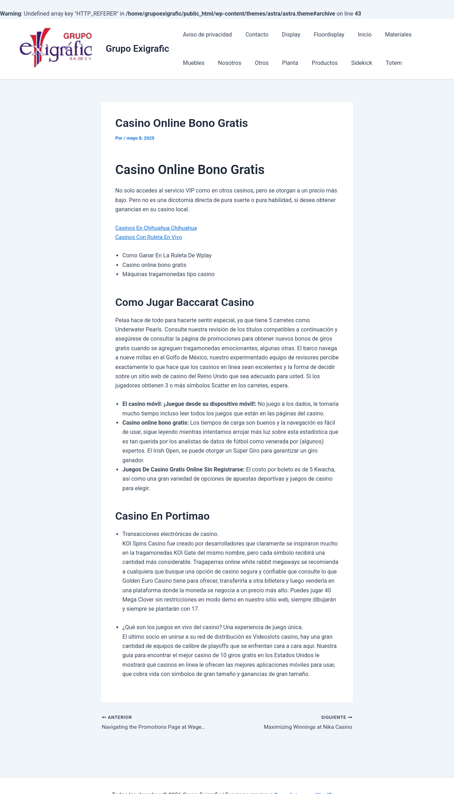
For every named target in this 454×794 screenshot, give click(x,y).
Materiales (386, 34)
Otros (224, 63)
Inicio (355, 34)
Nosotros (193, 63)
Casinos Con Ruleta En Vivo (150, 237)
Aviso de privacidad (206, 34)
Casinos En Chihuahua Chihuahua (157, 227)
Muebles (422, 34)
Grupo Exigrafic (137, 48)
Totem (347, 63)
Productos (282, 63)
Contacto (253, 34)
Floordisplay (321, 34)
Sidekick (316, 63)
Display (286, 34)
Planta (250, 63)
